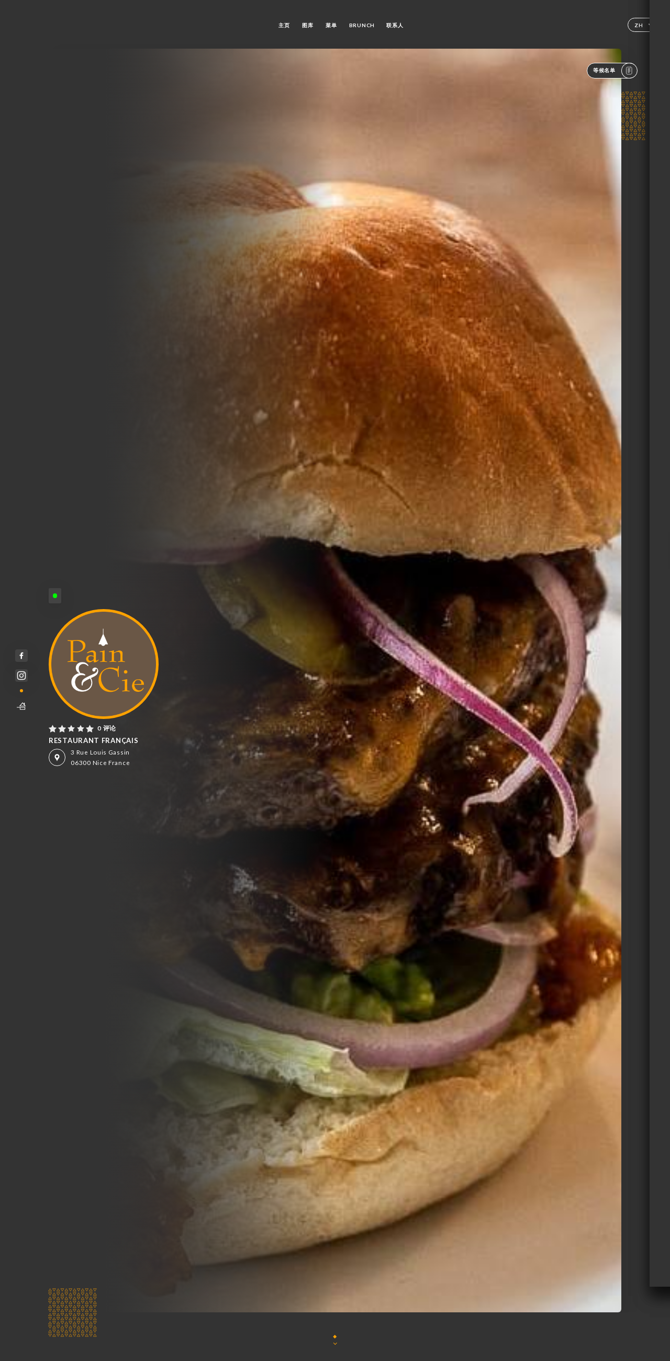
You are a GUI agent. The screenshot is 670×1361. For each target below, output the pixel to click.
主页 (283, 25)
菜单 (331, 25)
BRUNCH (362, 25)
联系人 (394, 25)
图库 (307, 25)
